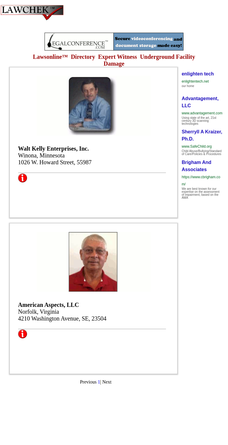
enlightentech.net (195, 81)
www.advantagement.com (202, 113)
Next (106, 381)
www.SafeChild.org (197, 146)
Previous (88, 381)
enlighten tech (198, 73)
